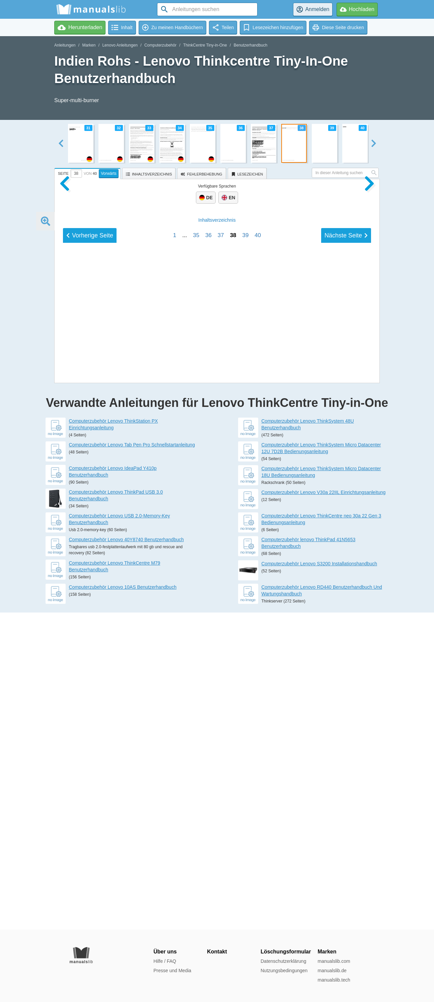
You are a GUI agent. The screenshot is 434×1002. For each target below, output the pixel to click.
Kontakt (217, 951)
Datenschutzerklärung (283, 961)
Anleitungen (64, 45)
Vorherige (89, 657)
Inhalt (216, 641)
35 (196, 657)
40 (258, 657)
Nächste (346, 657)
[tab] (88, 172)
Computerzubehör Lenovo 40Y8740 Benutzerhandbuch (126, 856)
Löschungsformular (286, 951)
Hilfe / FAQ (164, 961)
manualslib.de (331, 970)
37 (221, 657)
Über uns (164, 951)
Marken (88, 45)
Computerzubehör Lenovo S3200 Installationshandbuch (319, 880)
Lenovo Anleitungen (119, 45)
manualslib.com (333, 961)
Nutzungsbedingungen (284, 970)
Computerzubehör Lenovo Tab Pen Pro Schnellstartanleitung (132, 762)
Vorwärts (109, 173)
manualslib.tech (333, 980)
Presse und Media (172, 970)
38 (233, 657)
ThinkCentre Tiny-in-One (205, 45)
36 (208, 657)
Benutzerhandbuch (251, 45)
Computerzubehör (160, 45)
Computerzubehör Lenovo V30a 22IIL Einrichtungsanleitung (324, 809)
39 (245, 657)
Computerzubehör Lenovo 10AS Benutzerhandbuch (122, 904)
